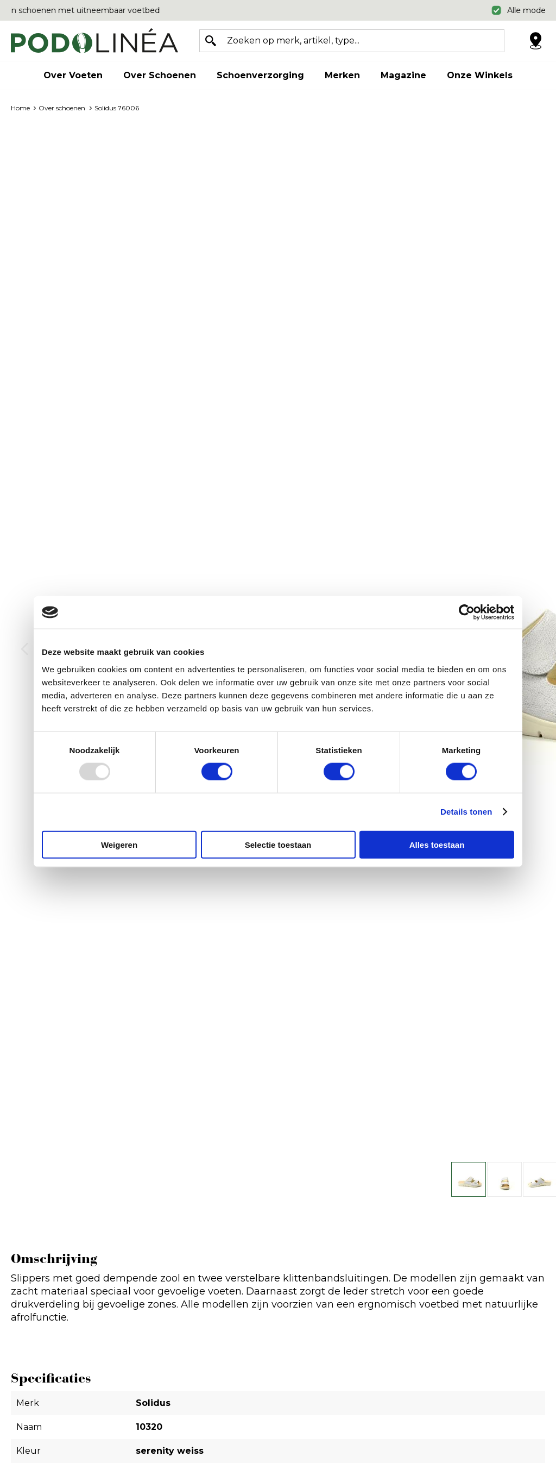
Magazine (403, 75)
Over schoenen (159, 75)
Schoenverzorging (260, 75)
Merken (342, 75)
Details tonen (466, 811)
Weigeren (119, 844)
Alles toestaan (437, 844)
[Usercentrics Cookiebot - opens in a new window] (466, 612)
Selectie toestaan (278, 844)
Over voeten (73, 75)
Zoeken (211, 41)
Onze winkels (480, 75)
